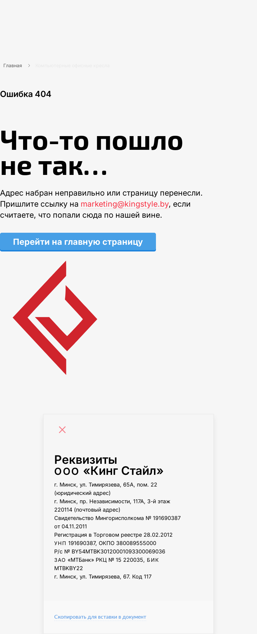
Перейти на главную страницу (78, 242)
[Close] (64, 430)
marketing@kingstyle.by (125, 204)
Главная (12, 65)
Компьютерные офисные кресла (72, 65)
